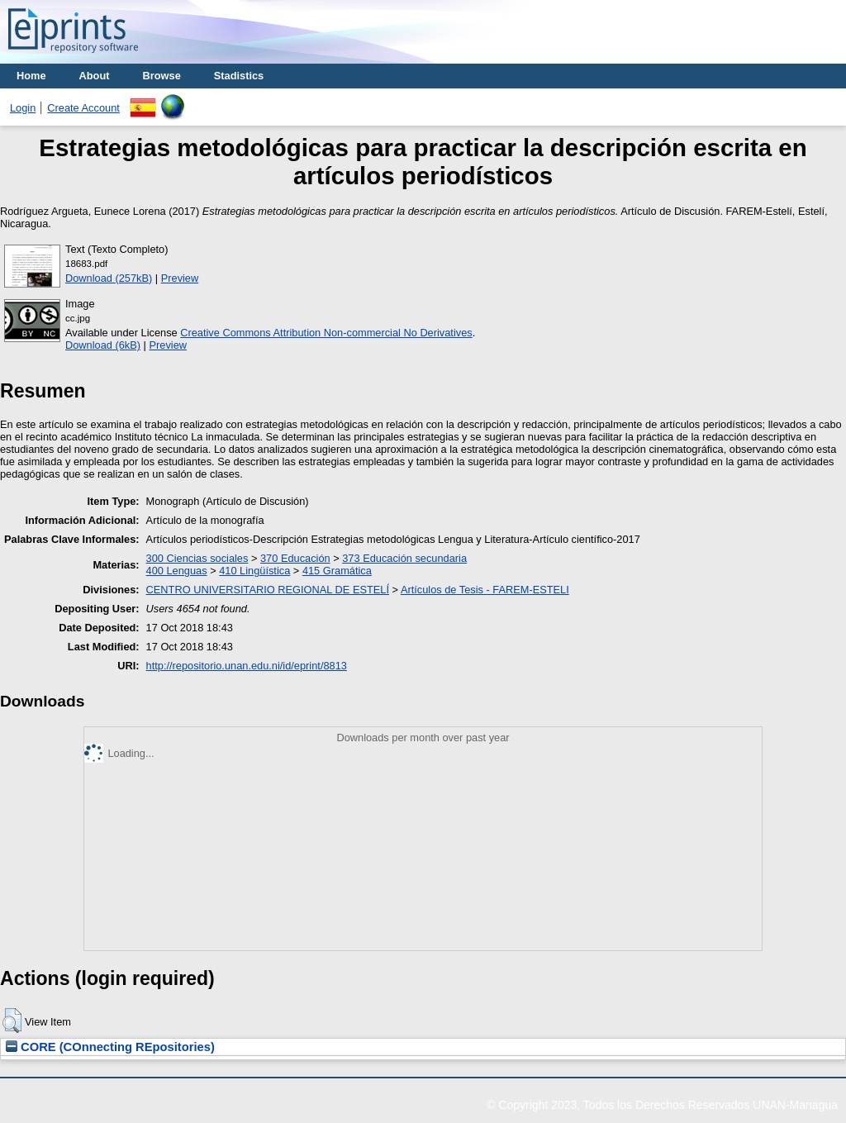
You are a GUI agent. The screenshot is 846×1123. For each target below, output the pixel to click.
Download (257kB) (108, 278)
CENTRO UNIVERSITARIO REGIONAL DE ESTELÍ (267, 589)
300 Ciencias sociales (197, 558)
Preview (180, 278)
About (94, 75)
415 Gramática (337, 570)
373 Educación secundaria (404, 558)
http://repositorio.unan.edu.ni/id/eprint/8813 (246, 665)
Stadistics (239, 75)
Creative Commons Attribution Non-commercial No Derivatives (326, 332)
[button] (11, 1020)
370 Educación (295, 558)
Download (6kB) (102, 345)
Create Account (83, 108)
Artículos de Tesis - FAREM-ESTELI (485, 589)
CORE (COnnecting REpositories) (110, 1047)
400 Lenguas (176, 570)
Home (31, 75)
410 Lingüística (254, 570)
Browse (162, 75)
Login (23, 108)
